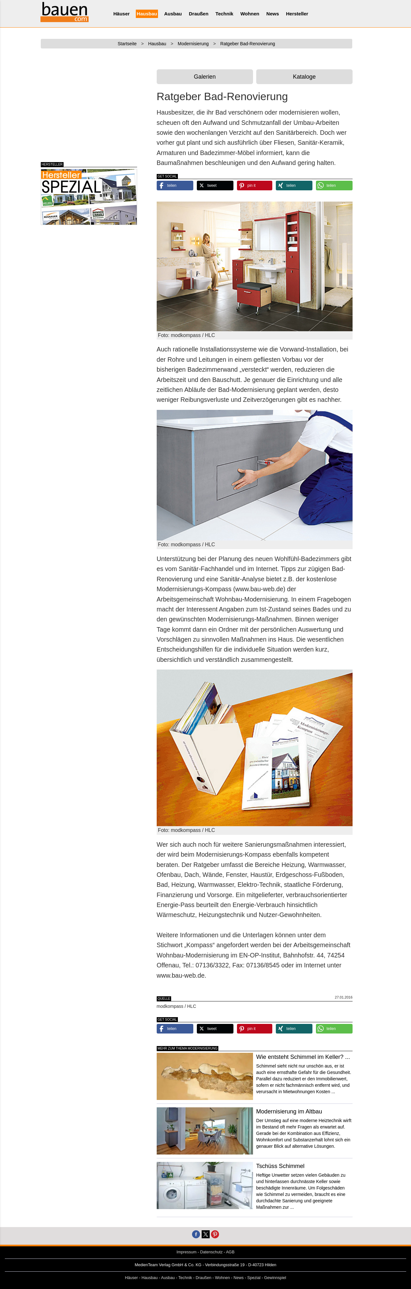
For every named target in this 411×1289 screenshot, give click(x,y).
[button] (175, 185)
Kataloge (304, 77)
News (273, 13)
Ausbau (173, 13)
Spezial (253, 1278)
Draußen (198, 13)
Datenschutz (211, 1252)
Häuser (121, 13)
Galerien (205, 77)
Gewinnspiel (275, 1278)
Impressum (187, 1252)
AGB (230, 1252)
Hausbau (147, 13)
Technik (224, 13)
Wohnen (249, 13)
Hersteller (297, 13)
